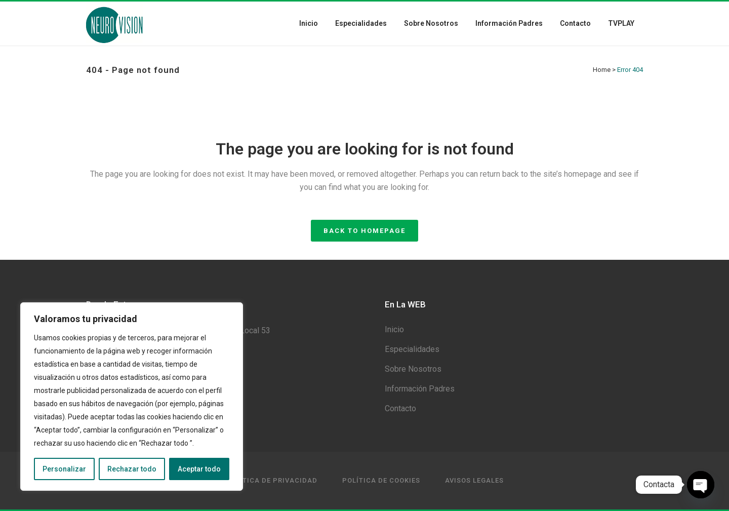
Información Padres (420, 389)
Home (602, 69)
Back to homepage (364, 230)
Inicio (394, 329)
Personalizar (64, 469)
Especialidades (412, 349)
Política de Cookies (381, 480)
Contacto (400, 408)
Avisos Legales (474, 480)
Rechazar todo (131, 469)
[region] (131, 396)
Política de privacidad (271, 480)
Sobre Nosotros (413, 369)
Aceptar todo (199, 469)
